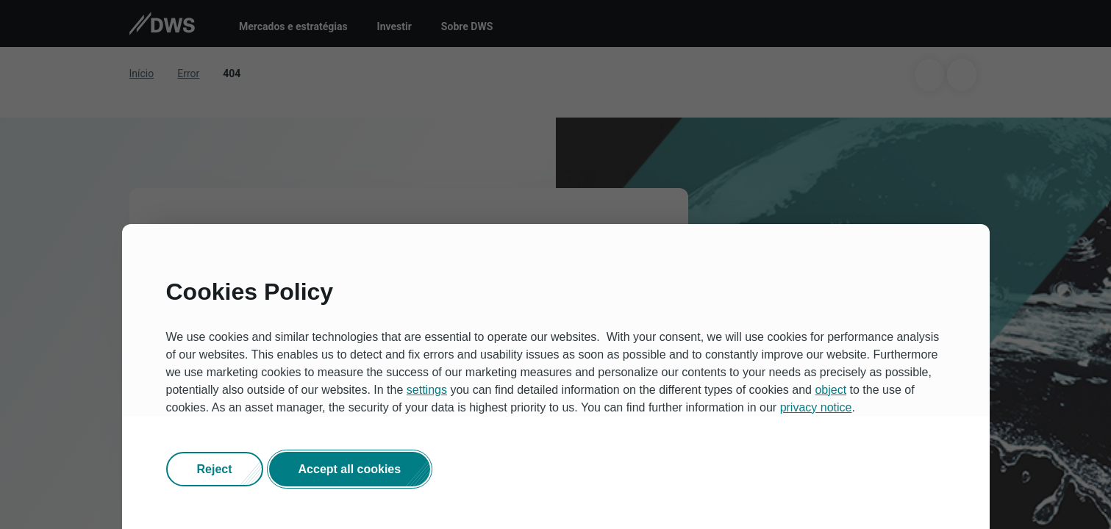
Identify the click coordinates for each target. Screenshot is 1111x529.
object (830, 390)
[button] (214, 470)
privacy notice (816, 408)
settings (427, 390)
